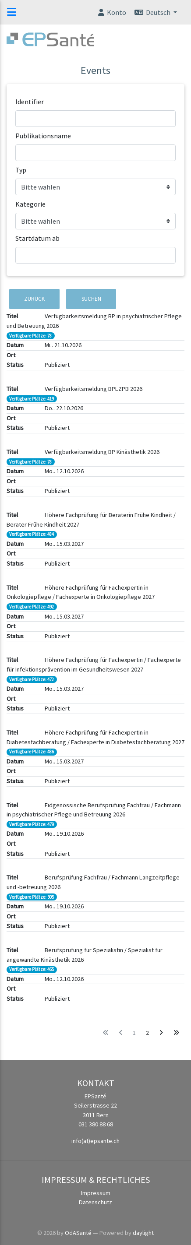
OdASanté (78, 1233)
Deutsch (152, 12)
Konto (111, 12)
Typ (20, 169)
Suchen (91, 298)
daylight (143, 1233)
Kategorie (30, 204)
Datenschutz (95, 1202)
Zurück (34, 298)
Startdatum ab (37, 238)
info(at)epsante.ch (95, 1141)
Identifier (29, 101)
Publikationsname (43, 135)
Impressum (95, 1193)
